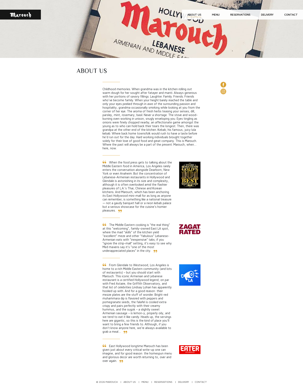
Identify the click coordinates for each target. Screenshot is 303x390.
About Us (194, 14)
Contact (291, 14)
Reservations (240, 14)
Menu (216, 14)
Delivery (267, 14)
